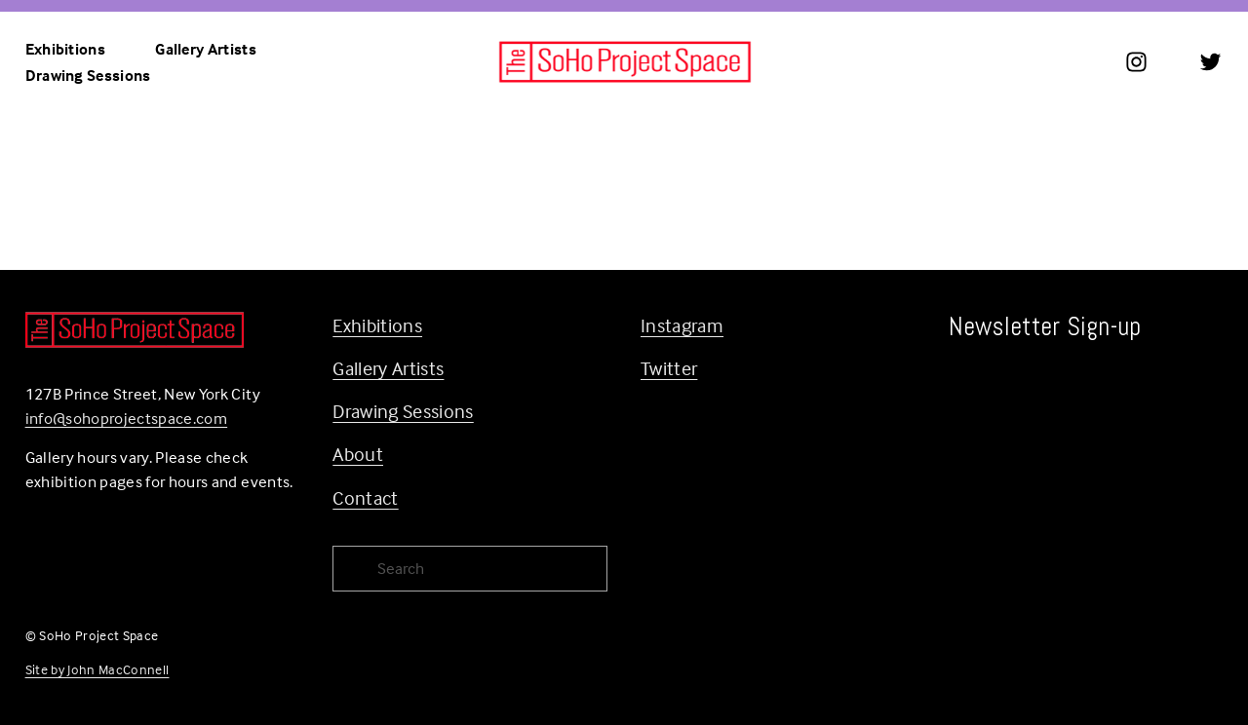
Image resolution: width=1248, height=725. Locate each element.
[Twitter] (1210, 62)
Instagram (682, 325)
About (357, 453)
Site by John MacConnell (97, 669)
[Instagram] (1136, 62)
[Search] (469, 568)
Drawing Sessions (88, 75)
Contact (365, 497)
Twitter (669, 368)
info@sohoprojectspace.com (126, 418)
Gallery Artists (205, 48)
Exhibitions (377, 325)
